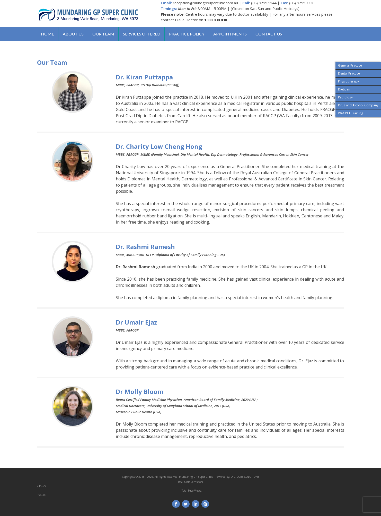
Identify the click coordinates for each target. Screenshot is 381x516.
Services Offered (141, 33)
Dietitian (344, 89)
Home (47, 33)
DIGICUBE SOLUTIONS (245, 476)
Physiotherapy (348, 81)
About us (73, 33)
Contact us (268, 33)
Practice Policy (187, 33)
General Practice (350, 65)
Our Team (103, 33)
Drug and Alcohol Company (358, 105)
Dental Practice (349, 73)
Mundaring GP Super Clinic (196, 476)
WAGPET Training (350, 113)
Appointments (230, 33)
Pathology (345, 97)
